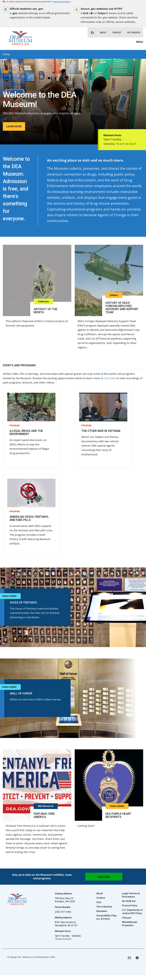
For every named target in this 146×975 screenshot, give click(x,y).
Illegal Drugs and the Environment (26, 432)
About (103, 32)
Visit (98, 902)
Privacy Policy (129, 905)
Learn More (14, 126)
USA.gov (126, 917)
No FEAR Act (128, 901)
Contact (116, 32)
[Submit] (103, 877)
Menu (139, 41)
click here (110, 378)
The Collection (104, 906)
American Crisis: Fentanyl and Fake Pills (29, 518)
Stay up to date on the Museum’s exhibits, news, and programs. (42, 876)
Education (101, 911)
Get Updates (133, 32)
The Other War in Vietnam (100, 431)
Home (6, 54)
